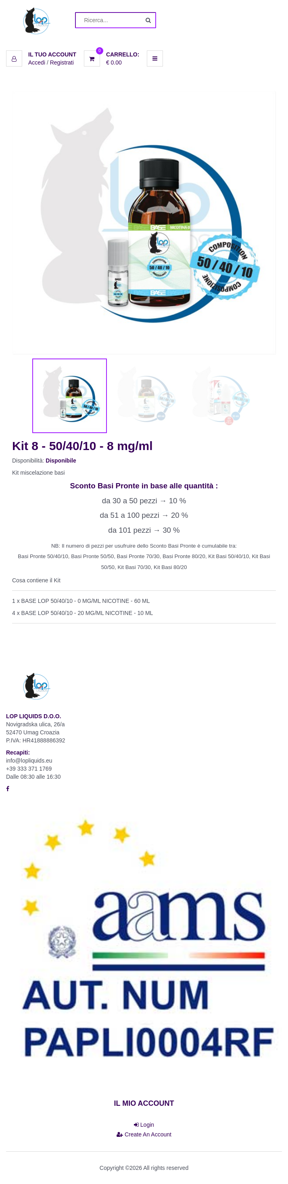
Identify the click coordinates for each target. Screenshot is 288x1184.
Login (144, 1124)
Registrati (62, 62)
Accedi (36, 62)
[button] (41, 54)
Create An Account (144, 1134)
